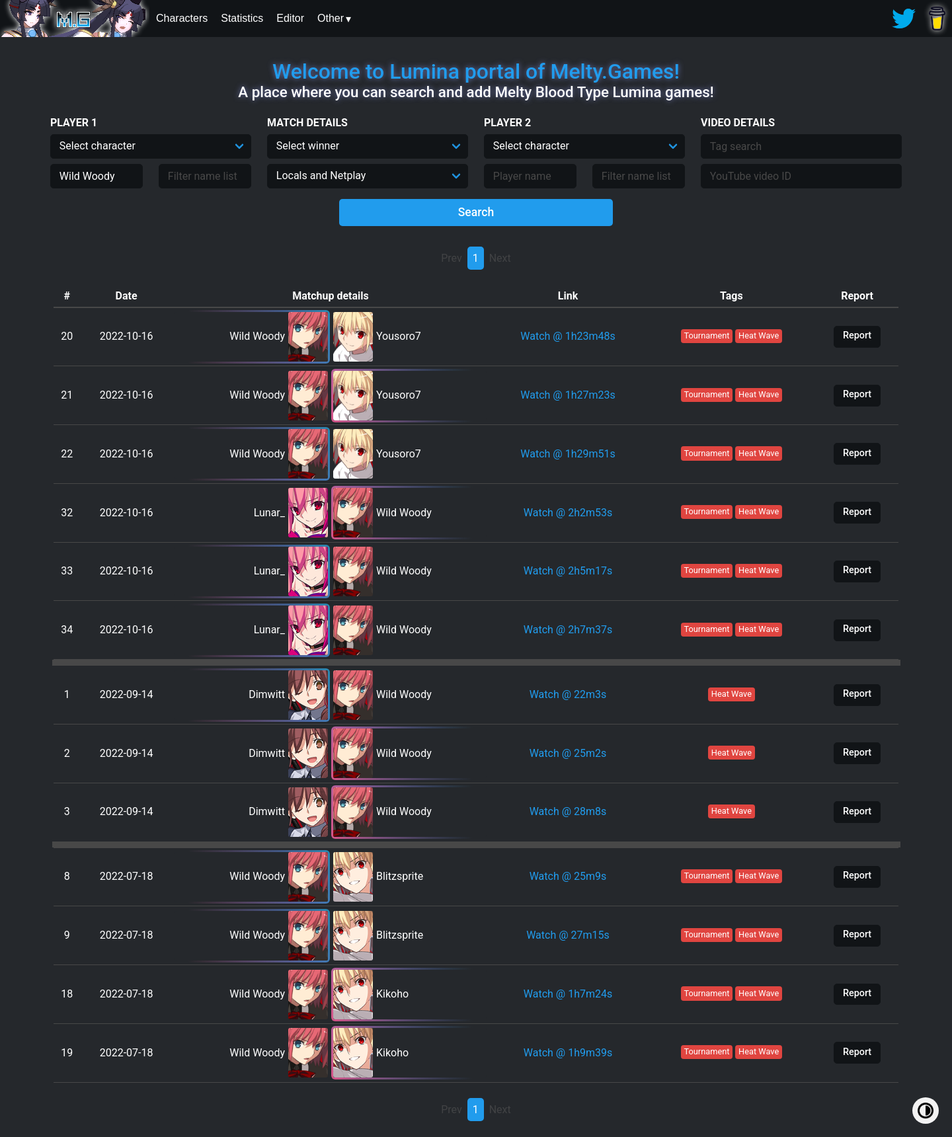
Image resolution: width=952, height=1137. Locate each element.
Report (857, 335)
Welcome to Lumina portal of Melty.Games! (476, 71)
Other (330, 18)
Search (476, 212)
